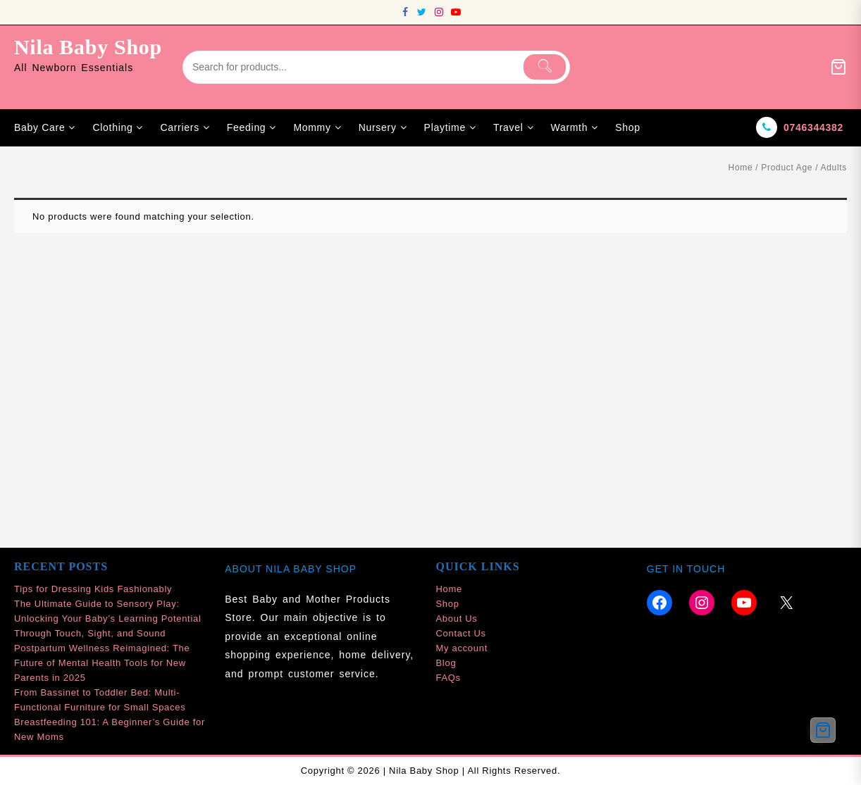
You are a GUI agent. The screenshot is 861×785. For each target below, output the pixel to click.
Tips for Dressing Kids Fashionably (93, 589)
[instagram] (439, 12)
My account (462, 648)
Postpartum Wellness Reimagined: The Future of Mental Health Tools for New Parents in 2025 (102, 663)
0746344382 (813, 127)
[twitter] (422, 12)
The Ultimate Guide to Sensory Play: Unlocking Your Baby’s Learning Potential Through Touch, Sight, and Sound (108, 618)
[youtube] (456, 12)
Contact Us (461, 633)
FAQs (448, 677)
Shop (447, 603)
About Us (457, 618)
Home (741, 167)
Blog (446, 663)
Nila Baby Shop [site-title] (88, 46)
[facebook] (405, 12)
